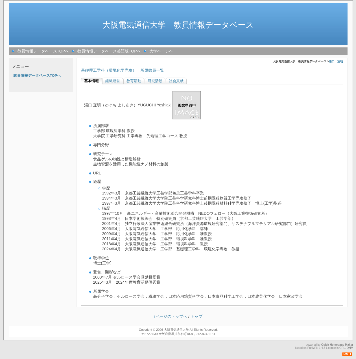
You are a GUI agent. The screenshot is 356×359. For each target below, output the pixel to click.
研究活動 (155, 81)
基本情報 (91, 81)
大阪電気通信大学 (176, 329)
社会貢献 (176, 81)
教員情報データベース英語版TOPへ (109, 51)
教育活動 (133, 81)
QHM (350, 347)
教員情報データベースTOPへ (43, 51)
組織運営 (112, 81)
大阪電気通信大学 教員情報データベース (178, 25)
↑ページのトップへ (170, 316)
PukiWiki (312, 347)
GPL (342, 347)
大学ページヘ (161, 51)
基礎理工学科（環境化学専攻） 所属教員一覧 (122, 70)
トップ (196, 316)
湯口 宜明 (336, 61)
